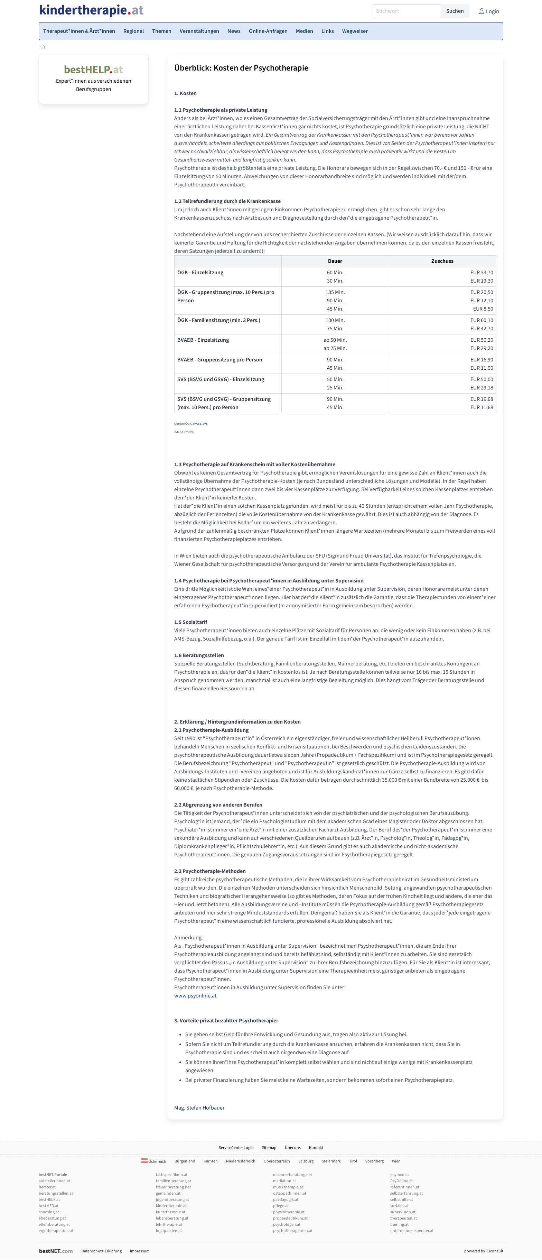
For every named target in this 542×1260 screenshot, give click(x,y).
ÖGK (188, 424)
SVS (205, 424)
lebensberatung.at (172, 1218)
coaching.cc (49, 1212)
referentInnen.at (404, 1187)
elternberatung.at (54, 1224)
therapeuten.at (403, 1218)
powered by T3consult (483, 1251)
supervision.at (402, 1212)
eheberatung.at (52, 1218)
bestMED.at (48, 1206)
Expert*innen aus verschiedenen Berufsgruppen (93, 81)
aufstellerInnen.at (54, 1181)
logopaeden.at (169, 1231)
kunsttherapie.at (170, 1212)
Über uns (293, 1148)
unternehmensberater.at (411, 1231)
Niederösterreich (240, 1161)
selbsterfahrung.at (406, 1193)
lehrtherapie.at (169, 1224)
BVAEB (197, 424)
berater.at (47, 1187)
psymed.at (399, 1175)
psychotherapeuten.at (292, 1231)
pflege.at (281, 1206)
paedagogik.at (285, 1200)
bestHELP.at (49, 1200)
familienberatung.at (173, 1181)
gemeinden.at (168, 1193)
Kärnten (211, 1161)
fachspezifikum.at (171, 1175)
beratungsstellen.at (56, 1193)
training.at (399, 1224)
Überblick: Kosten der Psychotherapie (241, 68)
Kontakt (316, 1148)
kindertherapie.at (171, 1206)
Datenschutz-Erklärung (102, 1251)
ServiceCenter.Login (236, 1148)
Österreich (153, 1162)
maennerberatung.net (292, 1175)
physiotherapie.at (289, 1212)
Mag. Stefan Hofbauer (199, 1108)
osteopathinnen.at (289, 1193)
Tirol (353, 1161)
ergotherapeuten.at (56, 1231)
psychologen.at (286, 1224)
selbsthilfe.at (401, 1200)
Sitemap (269, 1148)
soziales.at (399, 1206)
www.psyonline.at (195, 996)
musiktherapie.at (288, 1187)
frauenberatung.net (173, 1187)
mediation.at (284, 1181)
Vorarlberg (374, 1161)
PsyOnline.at (401, 1181)
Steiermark (331, 1161)
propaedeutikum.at (290, 1218)
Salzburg (306, 1161)
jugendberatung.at (172, 1200)
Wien (396, 1161)
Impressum (140, 1251)
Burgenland (185, 1161)
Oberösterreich (277, 1161)
